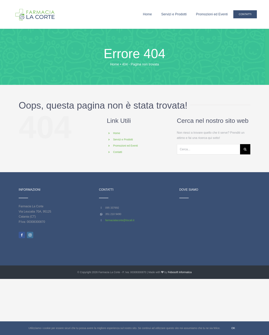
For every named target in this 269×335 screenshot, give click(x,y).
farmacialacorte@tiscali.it (119, 220)
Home (116, 133)
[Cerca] (245, 149)
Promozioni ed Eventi (125, 145)
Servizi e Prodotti (123, 139)
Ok (233, 328)
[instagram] (30, 235)
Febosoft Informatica (180, 272)
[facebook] (22, 235)
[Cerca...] (208, 149)
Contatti (117, 151)
